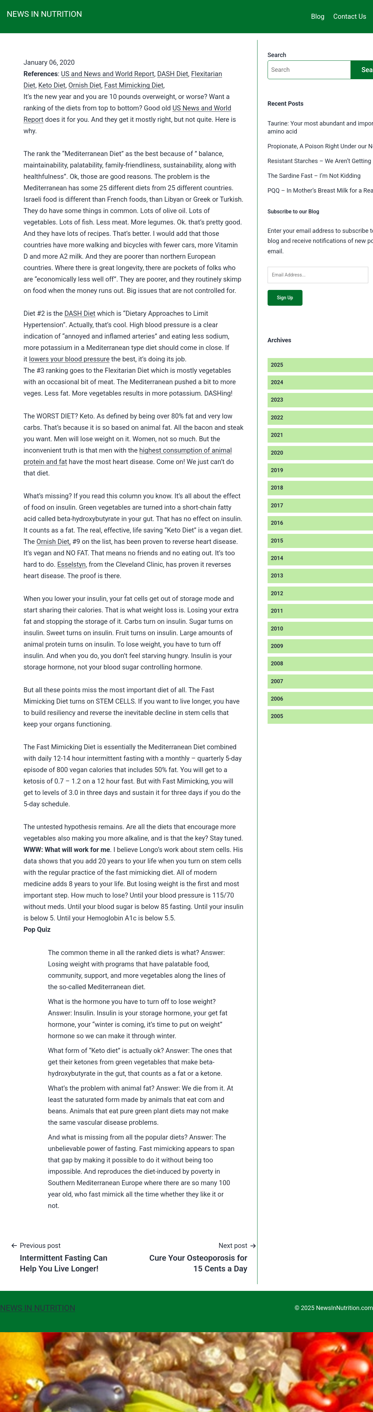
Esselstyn (71, 564)
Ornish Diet (84, 85)
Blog (318, 16)
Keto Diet (51, 85)
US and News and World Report (107, 74)
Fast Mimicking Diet (134, 85)
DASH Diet (172, 74)
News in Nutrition (44, 14)
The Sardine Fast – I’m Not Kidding (314, 175)
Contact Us (349, 16)
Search (277, 54)
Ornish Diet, (54, 542)
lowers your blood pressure (69, 359)
